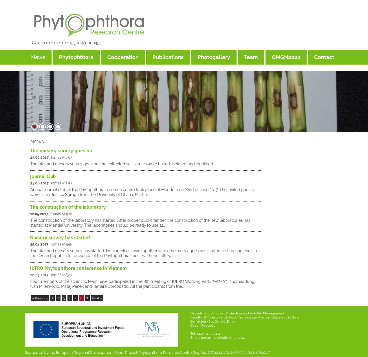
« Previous (40, 298)
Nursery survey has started (60, 237)
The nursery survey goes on (61, 151)
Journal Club (43, 176)
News (38, 57)
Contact (324, 57)
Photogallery (213, 57)
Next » (97, 298)
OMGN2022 (286, 57)
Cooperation (123, 57)
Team (251, 57)
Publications (168, 57)
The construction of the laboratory (68, 207)
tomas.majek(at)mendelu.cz (223, 338)
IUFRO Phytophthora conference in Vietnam (78, 268)
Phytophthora (76, 57)
